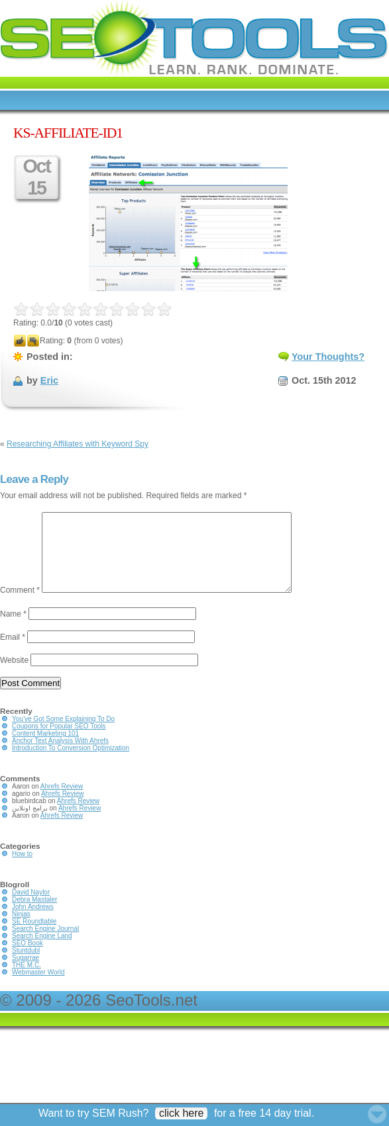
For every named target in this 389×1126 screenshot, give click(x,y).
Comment (20, 606)
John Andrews (33, 922)
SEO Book (27, 959)
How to (22, 869)
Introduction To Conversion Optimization (70, 763)
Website (14, 676)
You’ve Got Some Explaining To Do (63, 734)
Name (13, 629)
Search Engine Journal (45, 944)
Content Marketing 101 (45, 749)
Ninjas (21, 929)
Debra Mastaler (34, 915)
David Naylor (31, 908)
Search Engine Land (42, 951)
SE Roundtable (34, 937)
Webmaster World (38, 988)
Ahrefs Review (61, 802)
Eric (49, 380)
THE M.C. (26, 980)
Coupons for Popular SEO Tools (59, 742)
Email (12, 653)
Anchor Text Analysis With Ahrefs (60, 756)
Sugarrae (25, 973)
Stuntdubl (26, 966)
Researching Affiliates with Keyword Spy (77, 444)
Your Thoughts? (328, 356)
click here (181, 1113)
